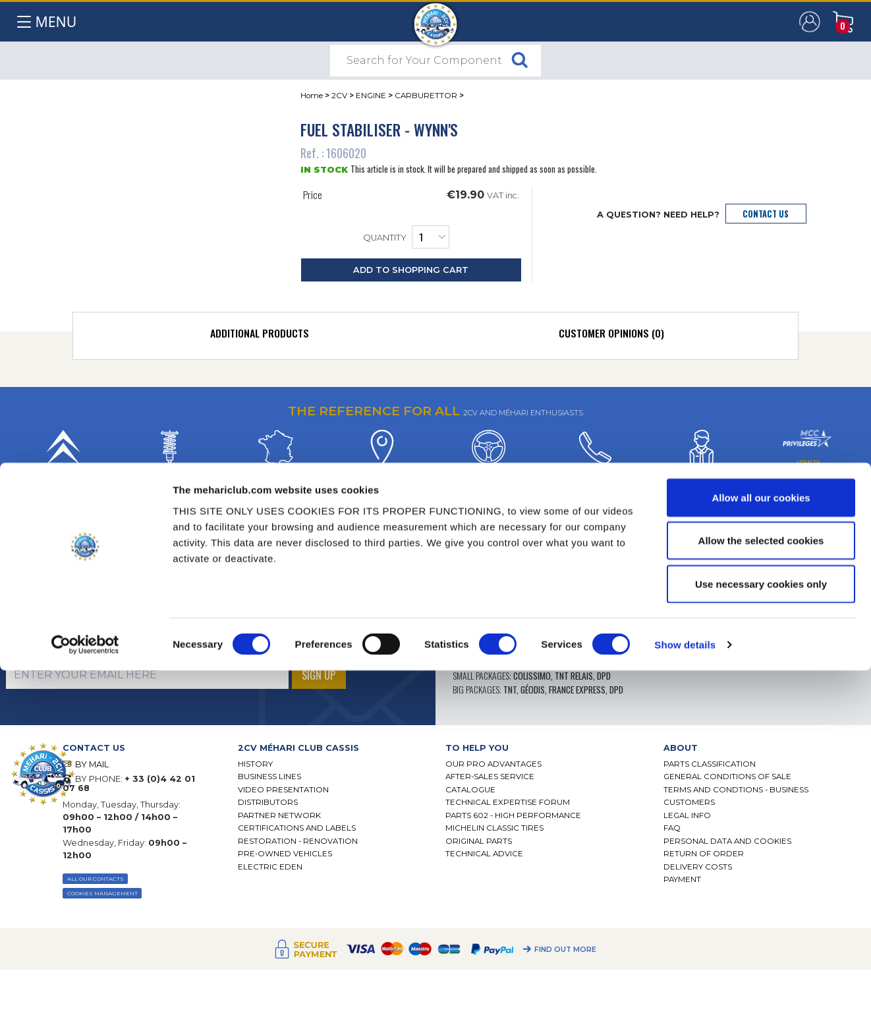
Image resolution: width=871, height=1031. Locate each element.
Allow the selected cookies (761, 901)
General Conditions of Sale (727, 776)
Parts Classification (709, 764)
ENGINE (371, 95)
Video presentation (283, 789)
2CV (339, 95)
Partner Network (279, 815)
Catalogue (470, 789)
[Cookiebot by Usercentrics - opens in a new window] (85, 1005)
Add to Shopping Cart (410, 270)
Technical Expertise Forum (507, 802)
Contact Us (766, 214)
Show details (685, 1005)
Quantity (406, 237)
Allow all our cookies (761, 858)
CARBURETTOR (426, 95)
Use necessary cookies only (761, 944)
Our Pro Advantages (493, 764)
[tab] (259, 336)
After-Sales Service (489, 776)
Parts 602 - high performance (513, 815)
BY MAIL (92, 764)
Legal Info (687, 815)
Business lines (269, 776)
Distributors (268, 802)
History (255, 764)
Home (311, 95)
